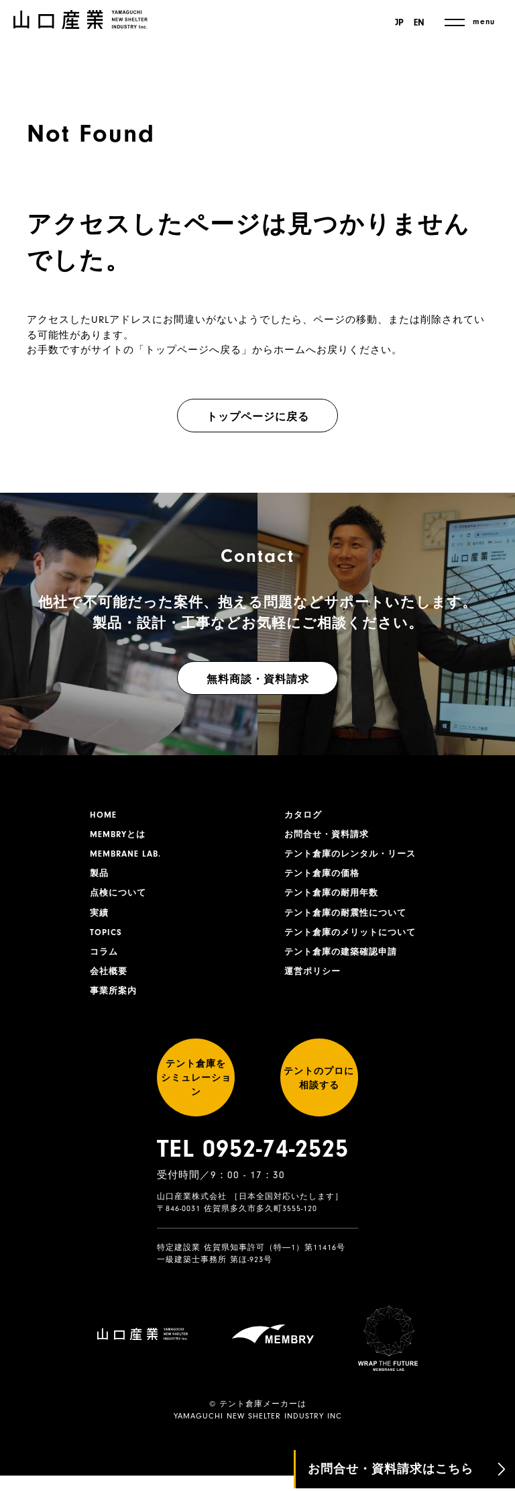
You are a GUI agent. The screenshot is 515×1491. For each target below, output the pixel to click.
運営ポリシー (314, 982)
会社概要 (110, 982)
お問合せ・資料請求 (329, 836)
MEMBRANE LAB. (128, 857)
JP (397, 22)
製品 (100, 878)
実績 (100, 919)
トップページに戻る (258, 417)
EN (419, 22)
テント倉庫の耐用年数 (334, 899)
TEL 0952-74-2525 (253, 1177)
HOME (104, 815)
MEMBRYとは (120, 836)
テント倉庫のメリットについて (354, 940)
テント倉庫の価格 (324, 878)
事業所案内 (115, 1003)
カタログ (304, 815)
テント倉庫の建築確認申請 (344, 961)
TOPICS (107, 940)
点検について (120, 899)
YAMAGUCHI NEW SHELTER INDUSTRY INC (258, 1431)
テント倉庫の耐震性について (349, 919)
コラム (105, 961)
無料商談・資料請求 (258, 679)
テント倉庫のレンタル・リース (354, 857)
